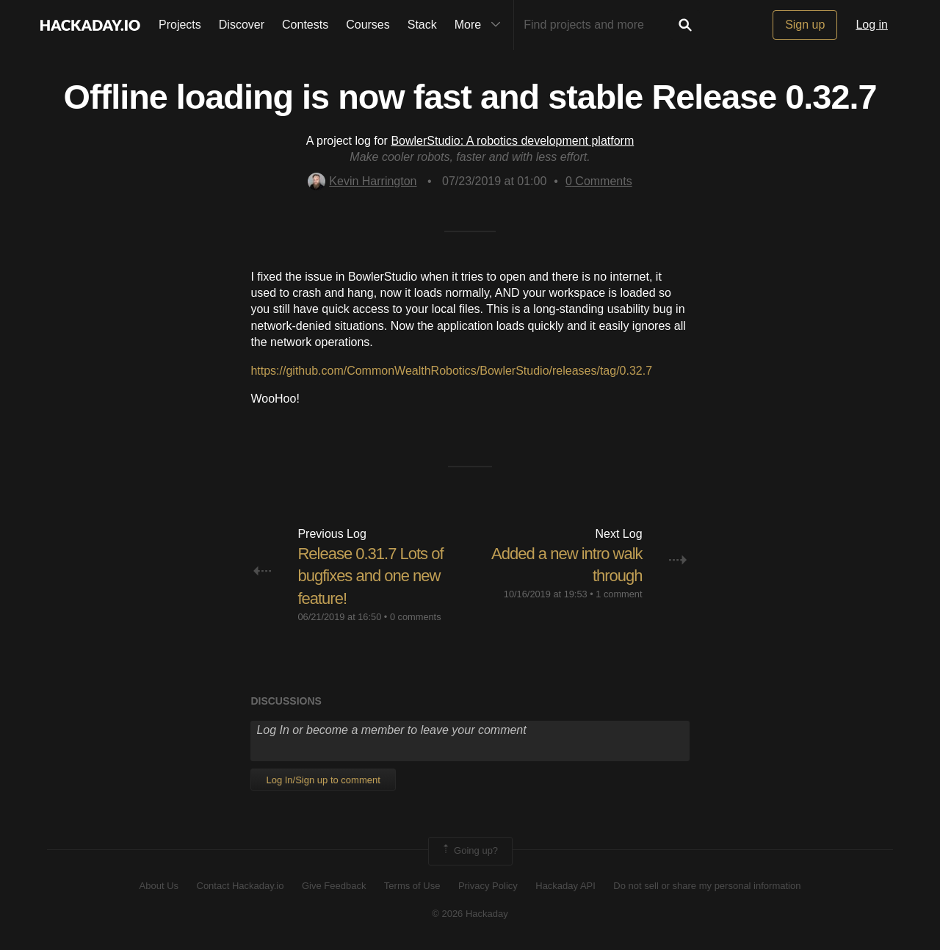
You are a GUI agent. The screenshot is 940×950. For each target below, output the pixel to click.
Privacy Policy (488, 885)
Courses (368, 24)
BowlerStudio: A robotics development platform (512, 140)
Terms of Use (412, 885)
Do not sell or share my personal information (706, 885)
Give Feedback (334, 885)
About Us (159, 885)
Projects (180, 24)
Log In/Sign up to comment (323, 779)
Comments (598, 181)
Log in (872, 24)
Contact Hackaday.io (240, 885)
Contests (305, 24)
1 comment (619, 594)
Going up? (469, 851)
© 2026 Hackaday (470, 913)
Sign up (805, 24)
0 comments (415, 616)
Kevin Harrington (362, 181)
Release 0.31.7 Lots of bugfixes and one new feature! (370, 576)
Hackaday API (565, 885)
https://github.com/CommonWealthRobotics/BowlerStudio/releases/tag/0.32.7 (451, 370)
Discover (241, 24)
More (481, 25)
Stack (422, 24)
